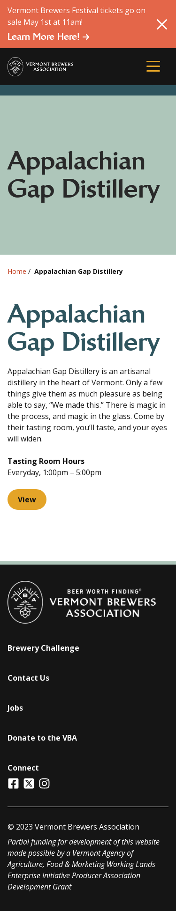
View (27, 499)
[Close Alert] (162, 24)
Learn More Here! (49, 36)
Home (17, 271)
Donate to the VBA (42, 738)
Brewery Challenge (43, 648)
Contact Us (28, 678)
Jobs (15, 708)
